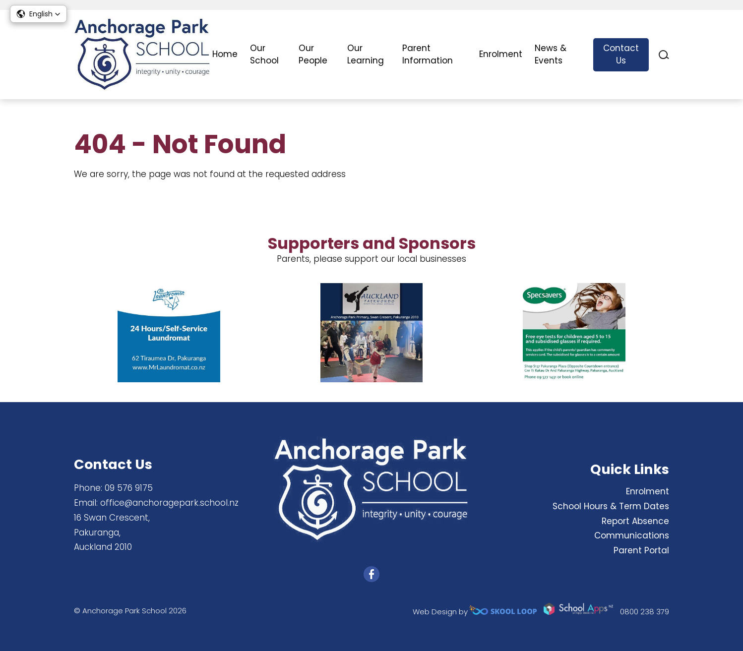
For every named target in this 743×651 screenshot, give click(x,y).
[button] (38, 13)
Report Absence (635, 521)
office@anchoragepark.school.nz (169, 503)
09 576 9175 (129, 488)
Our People (313, 54)
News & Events (550, 54)
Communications (631, 535)
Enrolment (500, 54)
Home (225, 54)
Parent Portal (641, 550)
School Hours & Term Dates (611, 506)
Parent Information (427, 54)
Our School (264, 54)
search (664, 55)
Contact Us (621, 54)
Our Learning (365, 54)
